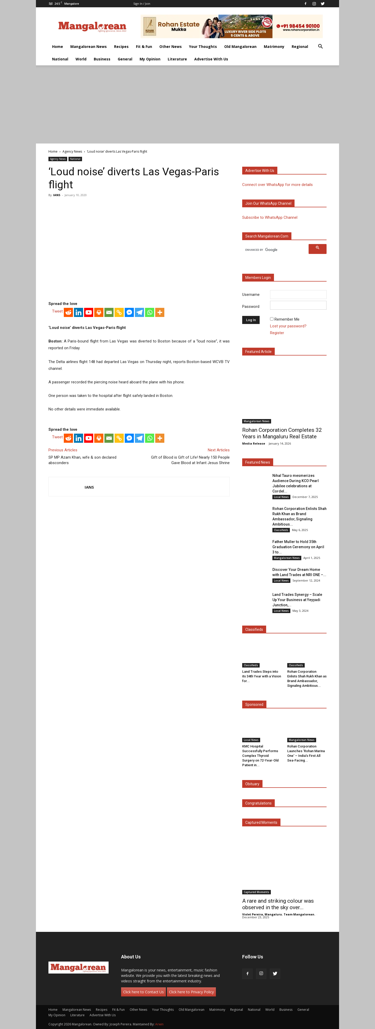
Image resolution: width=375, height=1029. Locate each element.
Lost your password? (288, 326)
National (60, 59)
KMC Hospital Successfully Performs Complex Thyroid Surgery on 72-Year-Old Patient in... (260, 755)
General (125, 59)
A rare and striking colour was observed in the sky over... (278, 904)
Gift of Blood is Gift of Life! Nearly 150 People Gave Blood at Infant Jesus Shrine (190, 460)
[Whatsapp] (149, 312)
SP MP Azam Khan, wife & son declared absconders (82, 460)
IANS (56, 195)
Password (250, 306)
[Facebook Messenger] (129, 312)
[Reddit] (68, 312)
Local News (281, 497)
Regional (300, 46)
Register (277, 332)
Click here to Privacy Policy (191, 991)
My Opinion (150, 59)
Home (57, 46)
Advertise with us (259, 171)
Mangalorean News (88, 46)
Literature (177, 59)
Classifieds (281, 530)
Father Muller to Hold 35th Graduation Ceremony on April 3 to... (298, 547)
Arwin (159, 1024)
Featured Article (258, 352)
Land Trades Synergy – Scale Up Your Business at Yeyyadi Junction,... (297, 600)
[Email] (109, 312)
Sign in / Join (141, 3)
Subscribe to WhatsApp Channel (269, 217)
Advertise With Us (211, 59)
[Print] (98, 312)
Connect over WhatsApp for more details (277, 184)
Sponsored (254, 704)
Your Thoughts (203, 46)
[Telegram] (139, 312)
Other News (170, 46)
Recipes (121, 46)
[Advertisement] (187, 104)
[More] (159, 312)
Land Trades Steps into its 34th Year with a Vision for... (261, 676)
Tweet (57, 311)
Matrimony (274, 46)
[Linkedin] (78, 312)
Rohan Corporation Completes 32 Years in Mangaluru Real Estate (282, 433)
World (81, 59)
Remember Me (286, 319)
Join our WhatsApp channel (268, 203)
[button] (320, 47)
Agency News (72, 151)
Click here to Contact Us (143, 991)
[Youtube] (88, 312)
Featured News (257, 462)
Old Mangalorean (240, 46)
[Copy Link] (119, 312)
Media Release (253, 443)
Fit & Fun (144, 46)
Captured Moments (261, 822)
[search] (276, 250)
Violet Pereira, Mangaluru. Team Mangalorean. (278, 914)
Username (251, 294)
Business (102, 59)
